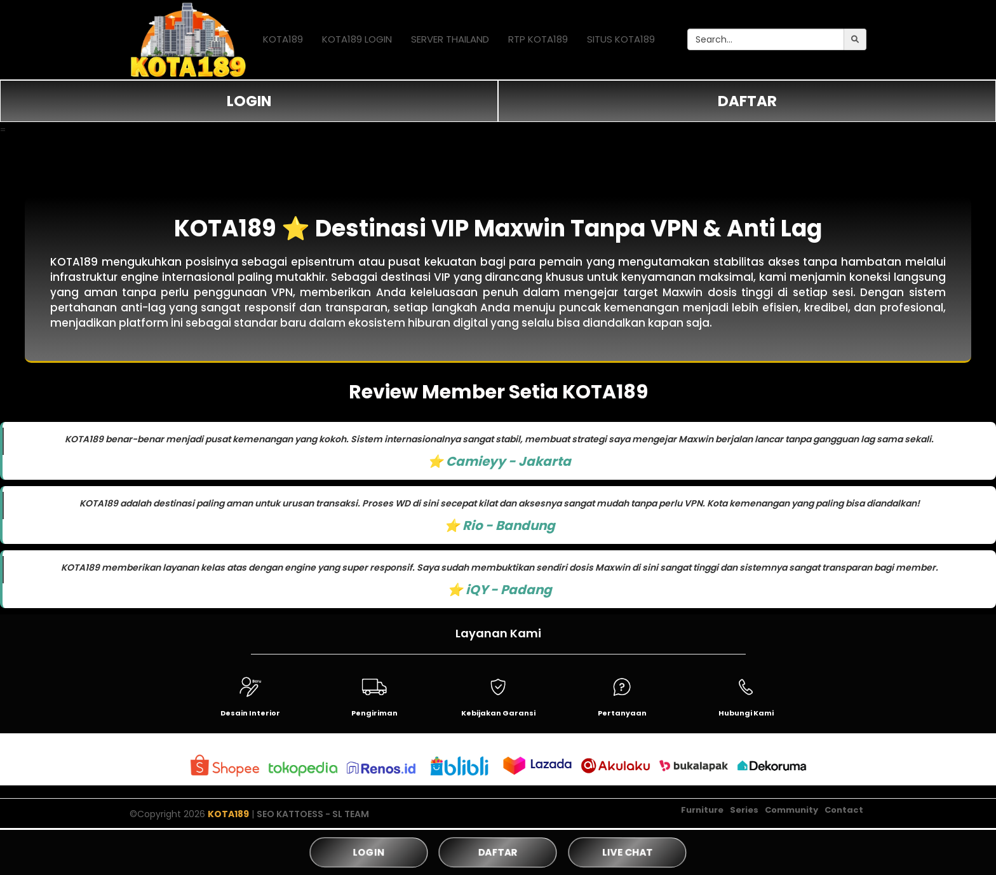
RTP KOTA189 (538, 39)
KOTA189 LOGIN (357, 39)
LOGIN (249, 101)
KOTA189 (283, 39)
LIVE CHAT (627, 852)
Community (791, 810)
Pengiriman (374, 713)
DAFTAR (747, 101)
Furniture (702, 810)
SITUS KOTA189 (621, 39)
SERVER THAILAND (450, 39)
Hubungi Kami (746, 713)
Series (744, 810)
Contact (843, 810)
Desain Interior (250, 713)
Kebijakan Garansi (498, 713)
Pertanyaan (622, 713)
